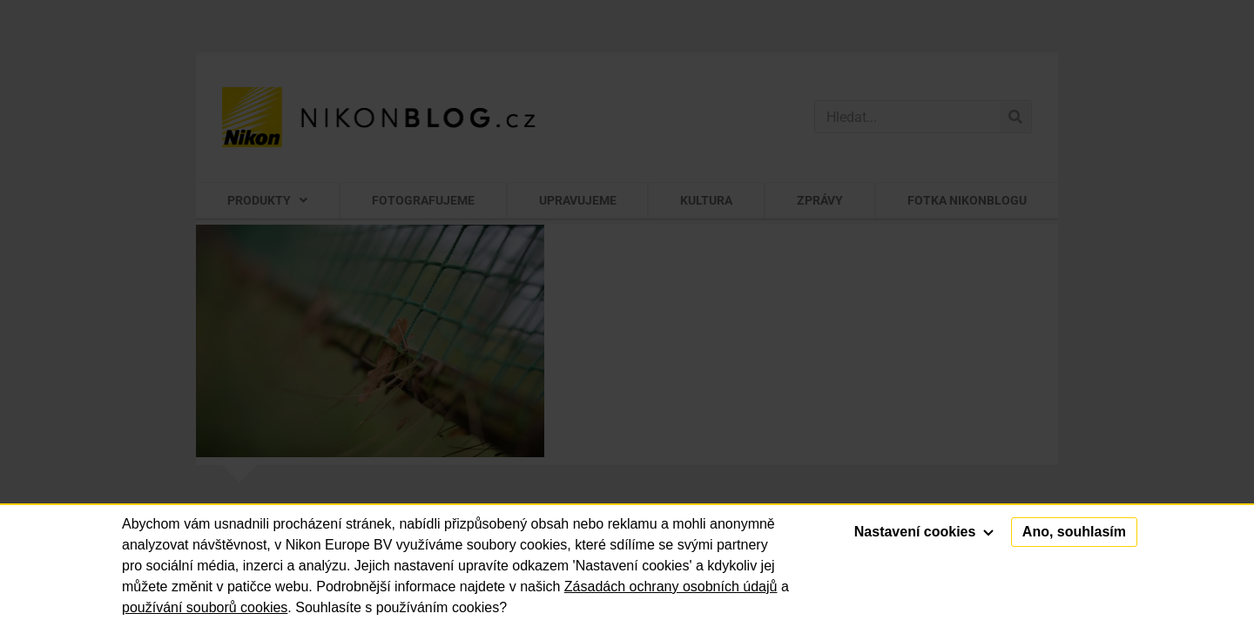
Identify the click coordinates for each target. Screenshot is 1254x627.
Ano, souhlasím (1074, 531)
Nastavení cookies (924, 531)
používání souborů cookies (204, 607)
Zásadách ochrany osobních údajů (671, 586)
